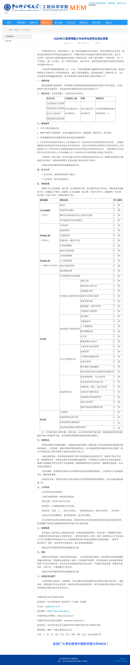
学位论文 (71, 23)
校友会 (109, 23)
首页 (9, 23)
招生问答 (8, 41)
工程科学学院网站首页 (97, 3)
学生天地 (96, 23)
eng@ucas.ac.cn (52, 606)
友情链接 (123, 659)
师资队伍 (84, 23)
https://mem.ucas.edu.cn (58, 611)
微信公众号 (121, 3)
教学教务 (59, 23)
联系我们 (21, 23)
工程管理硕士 (9, 36)
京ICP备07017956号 (120, 661)
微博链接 (111, 3)
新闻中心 (34, 23)
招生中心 (46, 23)
